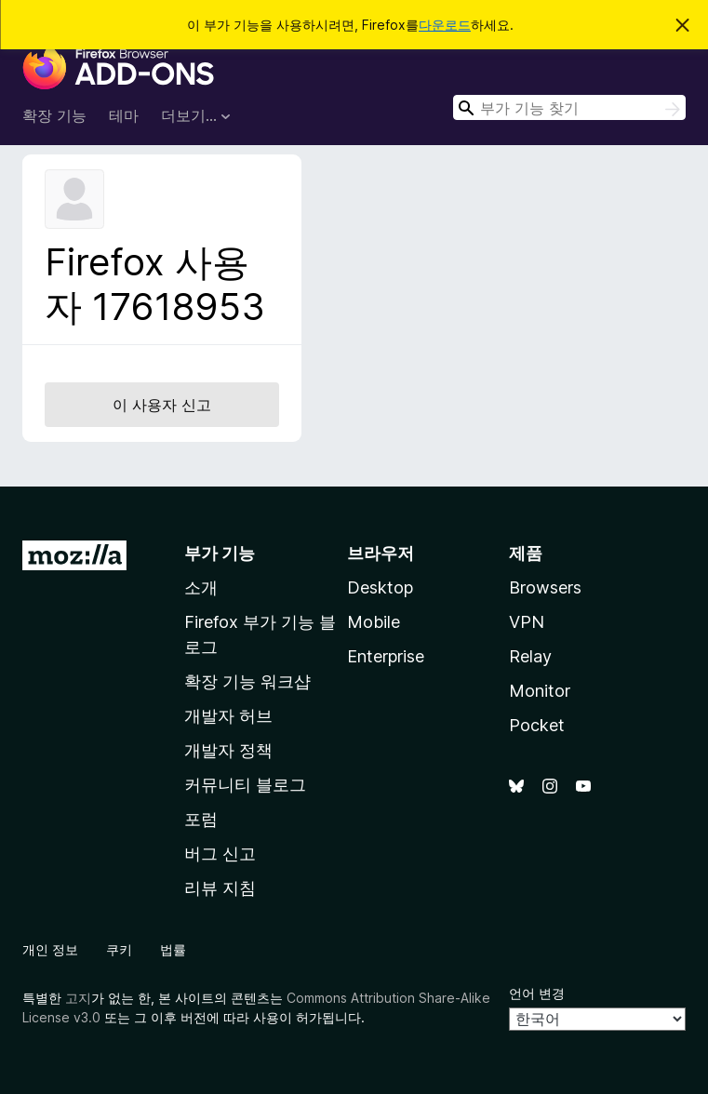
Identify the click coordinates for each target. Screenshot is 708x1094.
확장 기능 (54, 115)
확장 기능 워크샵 (247, 681)
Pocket (537, 725)
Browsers (545, 587)
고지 (78, 998)
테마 (124, 115)
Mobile (373, 622)
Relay (530, 656)
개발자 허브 (228, 716)
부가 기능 (219, 553)
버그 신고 (220, 853)
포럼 (201, 819)
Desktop (380, 587)
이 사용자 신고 (162, 404)
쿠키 (119, 949)
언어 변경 (537, 993)
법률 (173, 949)
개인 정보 (50, 949)
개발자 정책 (228, 750)
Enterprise (385, 656)
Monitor (539, 690)
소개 (201, 587)
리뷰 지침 (220, 888)
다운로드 (445, 25)
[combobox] (569, 107)
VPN (526, 622)
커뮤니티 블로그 (245, 784)
